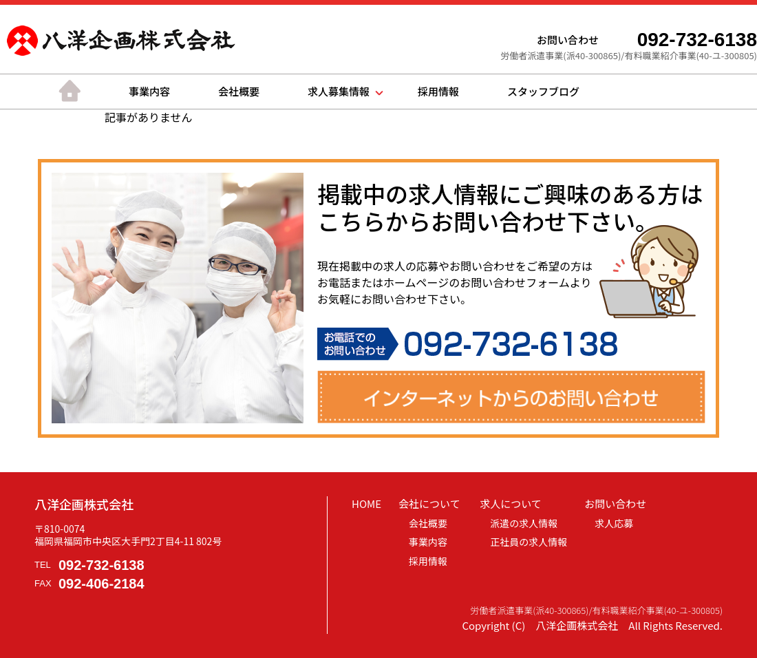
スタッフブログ (543, 91)
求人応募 (614, 523)
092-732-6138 (101, 565)
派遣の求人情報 (523, 523)
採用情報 (438, 91)
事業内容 (149, 91)
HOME (366, 503)
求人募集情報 (339, 91)
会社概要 (238, 91)
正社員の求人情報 (528, 542)
